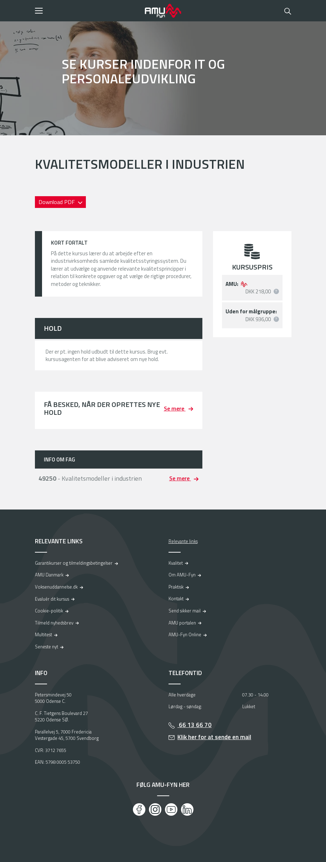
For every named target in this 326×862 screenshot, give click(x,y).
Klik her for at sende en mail (214, 737)
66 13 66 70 (194, 725)
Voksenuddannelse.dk (56, 586)
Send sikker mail (185, 610)
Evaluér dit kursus (52, 598)
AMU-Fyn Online (185, 634)
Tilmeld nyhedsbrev (54, 622)
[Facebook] (139, 809)
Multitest (43, 634)
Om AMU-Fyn (182, 574)
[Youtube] (171, 809)
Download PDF (57, 202)
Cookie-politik (49, 610)
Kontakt (176, 598)
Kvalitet (176, 562)
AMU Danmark (49, 574)
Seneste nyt (46, 646)
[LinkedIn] (187, 809)
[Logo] (163, 11)
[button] (87, 11)
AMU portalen (182, 622)
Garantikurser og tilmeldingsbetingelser (74, 562)
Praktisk (176, 586)
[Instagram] (155, 809)
